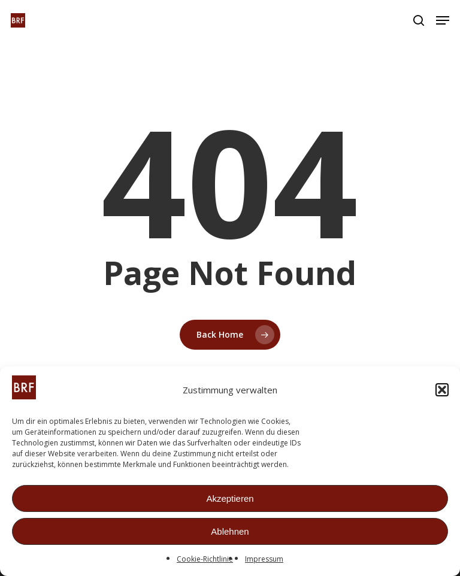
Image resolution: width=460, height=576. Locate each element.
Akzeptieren (229, 499)
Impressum (264, 559)
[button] (442, 390)
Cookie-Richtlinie (205, 559)
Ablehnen (230, 532)
